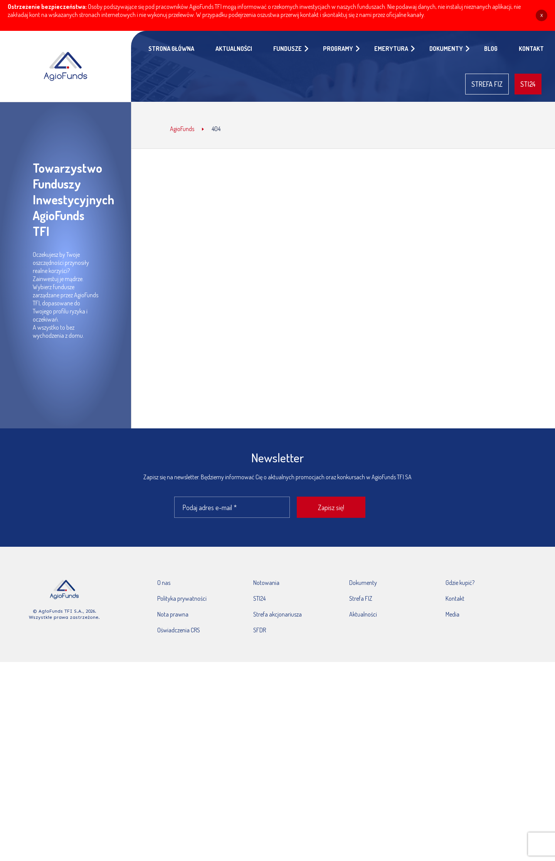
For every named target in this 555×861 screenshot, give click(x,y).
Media (452, 614)
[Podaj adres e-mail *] (232, 507)
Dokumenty (363, 582)
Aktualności (363, 614)
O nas (163, 582)
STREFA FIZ (487, 84)
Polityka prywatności (182, 598)
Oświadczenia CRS (178, 630)
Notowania (266, 582)
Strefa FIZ (360, 598)
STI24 (528, 84)
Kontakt (455, 598)
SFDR (259, 630)
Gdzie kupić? (460, 582)
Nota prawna (172, 614)
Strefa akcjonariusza (277, 614)
